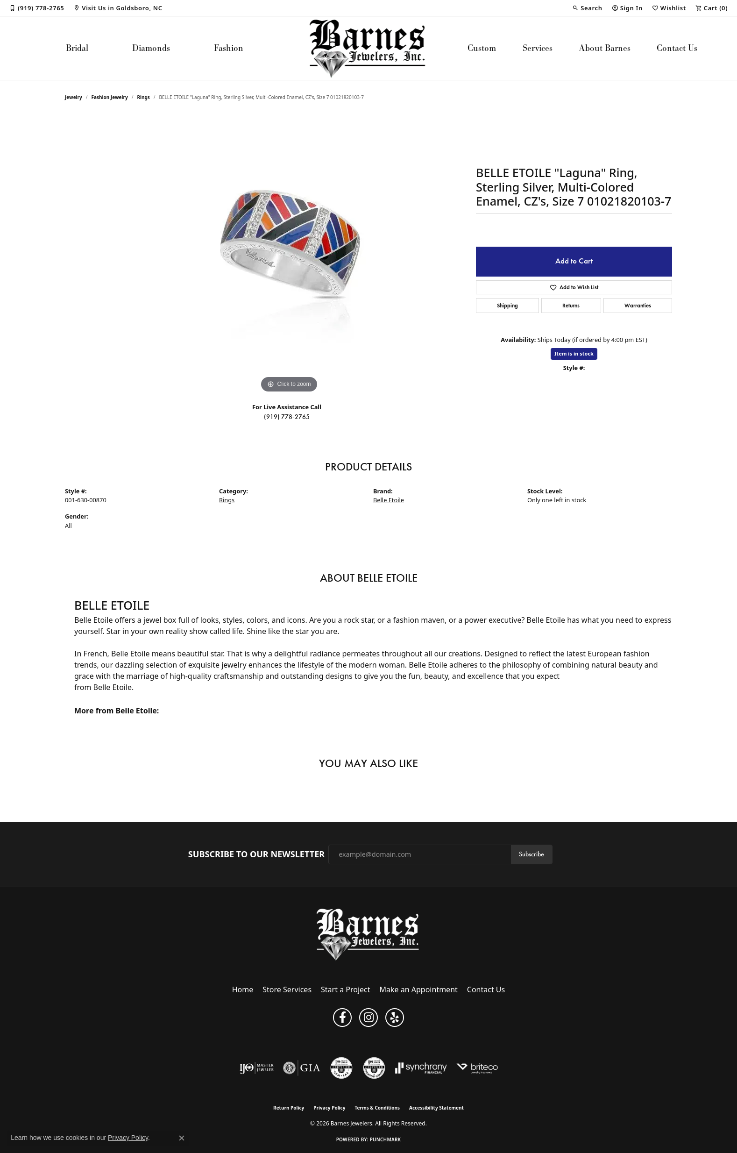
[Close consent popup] (181, 1138)
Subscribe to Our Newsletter (256, 854)
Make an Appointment (419, 989)
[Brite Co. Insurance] (477, 1068)
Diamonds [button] (151, 48)
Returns (571, 305)
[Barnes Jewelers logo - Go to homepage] (369, 48)
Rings (143, 97)
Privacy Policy (329, 1107)
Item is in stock (574, 353)
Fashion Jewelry (110, 97)
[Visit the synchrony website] (421, 1068)
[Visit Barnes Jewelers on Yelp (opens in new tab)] (394, 1017)
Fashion (228, 48)
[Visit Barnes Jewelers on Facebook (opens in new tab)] (342, 1017)
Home (243, 989)
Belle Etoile (388, 500)
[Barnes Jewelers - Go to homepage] (368, 934)
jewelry (73, 97)
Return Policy (288, 1107)
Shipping (507, 305)
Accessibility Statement (436, 1107)
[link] (36, 8)
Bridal (77, 48)
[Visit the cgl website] (341, 1068)
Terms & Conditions (377, 1107)
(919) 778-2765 (287, 417)
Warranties (637, 305)
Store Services (287, 989)
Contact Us (677, 48)
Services (538, 48)
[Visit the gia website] (301, 1068)
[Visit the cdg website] (374, 1068)
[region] (289, 255)
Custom (482, 48)
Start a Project (345, 989)
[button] (587, 8)
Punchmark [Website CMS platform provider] (385, 1139)
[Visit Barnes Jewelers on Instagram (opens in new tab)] (368, 1017)
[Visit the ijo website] (256, 1068)
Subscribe (531, 854)
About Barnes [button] (605, 48)
